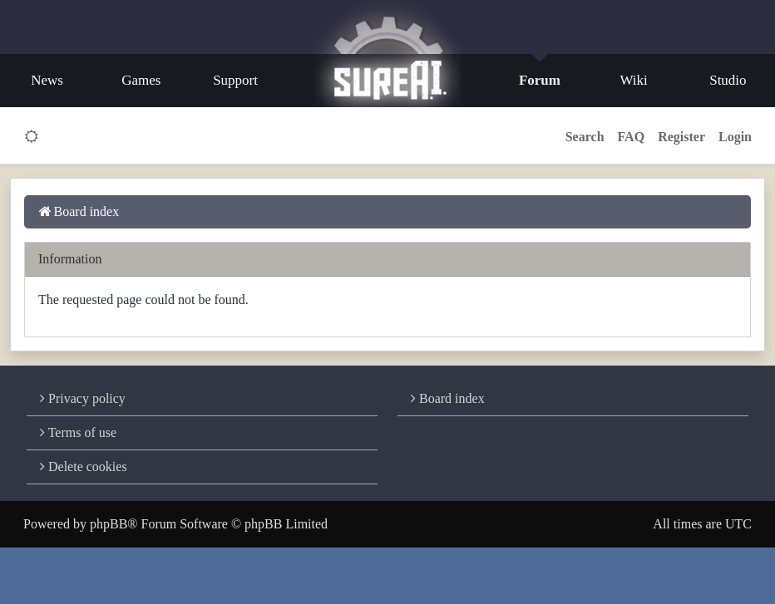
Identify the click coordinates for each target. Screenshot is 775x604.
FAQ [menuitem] (631, 137)
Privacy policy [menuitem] (83, 398)
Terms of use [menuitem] (78, 432)
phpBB (108, 524)
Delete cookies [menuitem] (83, 466)
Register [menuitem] (681, 137)
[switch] (32, 137)
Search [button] (585, 137)
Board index (448, 398)
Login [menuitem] (735, 137)
